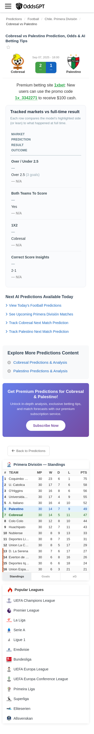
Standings (17, 576)
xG (75, 576)
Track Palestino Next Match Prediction (37, 332)
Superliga (18, 698)
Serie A (16, 630)
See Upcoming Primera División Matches (39, 314)
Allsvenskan (20, 718)
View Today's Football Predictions (33, 305)
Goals (46, 576)
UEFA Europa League (27, 669)
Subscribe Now (46, 426)
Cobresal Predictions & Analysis (37, 362)
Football (33, 19)
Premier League (23, 610)
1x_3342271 (26, 98)
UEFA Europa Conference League (37, 679)
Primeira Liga (21, 689)
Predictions (14, 19)
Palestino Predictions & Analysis (37, 371)
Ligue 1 (16, 640)
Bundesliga (19, 659)
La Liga (16, 620)
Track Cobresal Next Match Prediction (37, 323)
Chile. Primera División (61, 19)
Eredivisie (18, 649)
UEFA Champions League (31, 600)
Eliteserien (18, 708)
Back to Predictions (28, 451)
